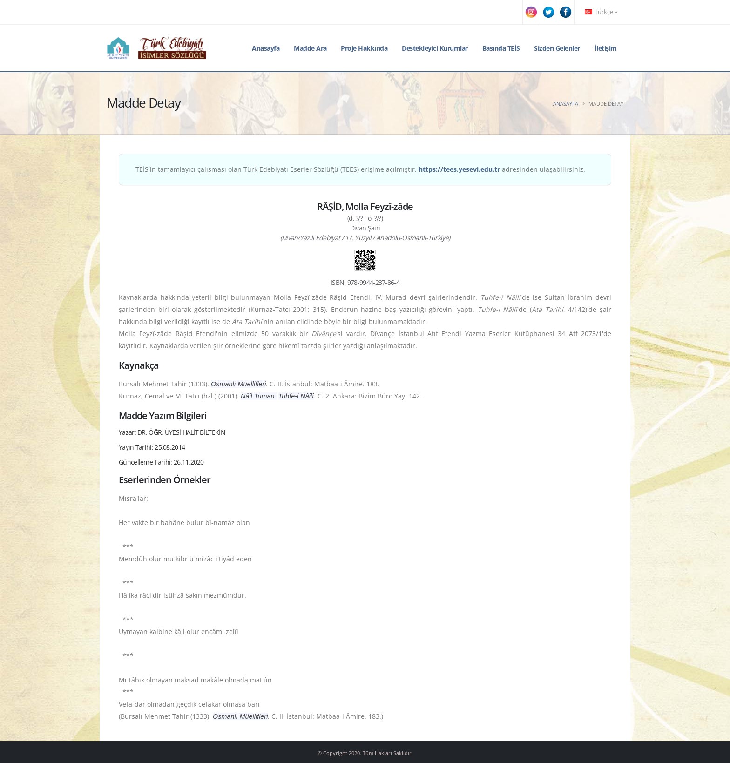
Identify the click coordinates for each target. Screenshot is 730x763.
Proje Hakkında (364, 48)
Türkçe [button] (601, 12)
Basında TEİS (501, 48)
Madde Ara (310, 48)
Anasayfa (265, 48)
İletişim (606, 48)
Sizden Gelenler (557, 48)
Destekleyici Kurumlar (435, 48)
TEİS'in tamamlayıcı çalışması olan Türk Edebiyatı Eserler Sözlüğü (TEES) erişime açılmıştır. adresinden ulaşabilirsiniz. (360, 169)
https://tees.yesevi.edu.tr (459, 169)
